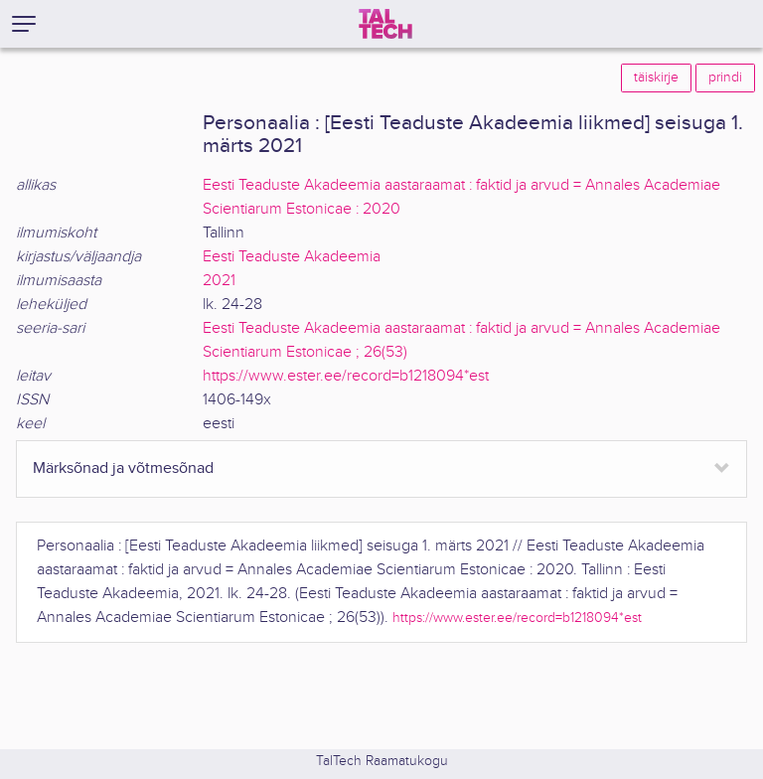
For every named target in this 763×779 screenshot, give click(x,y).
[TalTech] (385, 24)
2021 (219, 280)
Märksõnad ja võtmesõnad (123, 468)
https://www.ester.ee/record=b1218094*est (346, 376)
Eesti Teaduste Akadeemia (292, 256)
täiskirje (656, 77)
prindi (725, 77)
